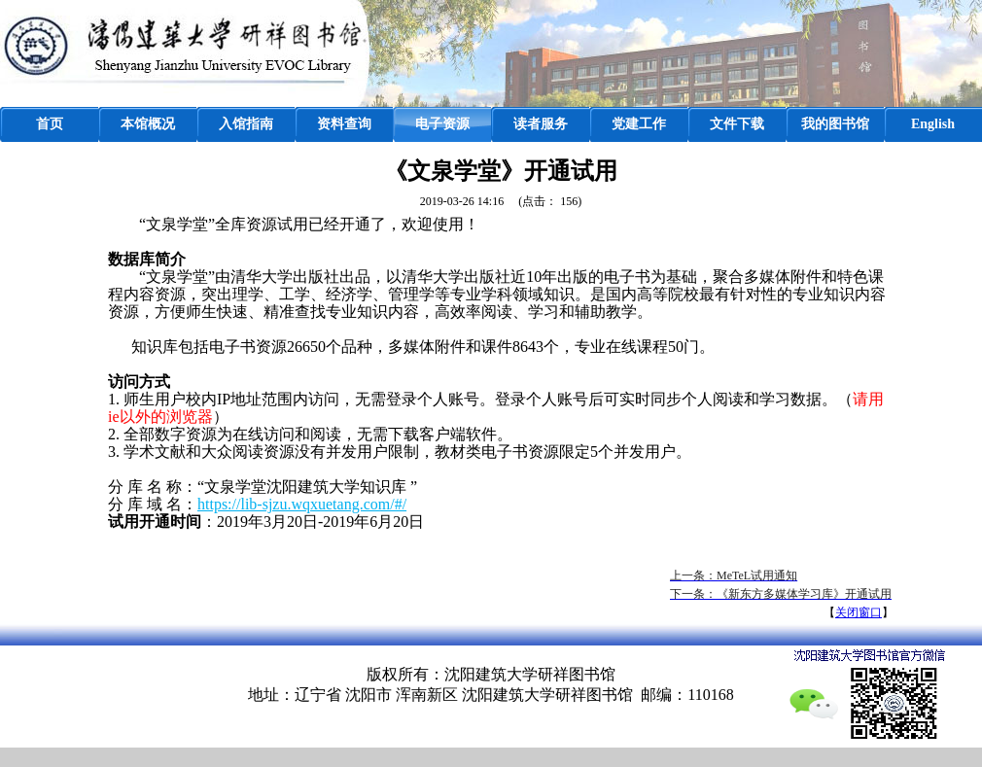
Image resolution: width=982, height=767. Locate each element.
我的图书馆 (835, 124)
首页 (49, 124)
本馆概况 (148, 124)
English (933, 124)
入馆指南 (246, 124)
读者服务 (540, 124)
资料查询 (344, 124)
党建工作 (639, 124)
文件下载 (737, 124)
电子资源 (442, 124)
